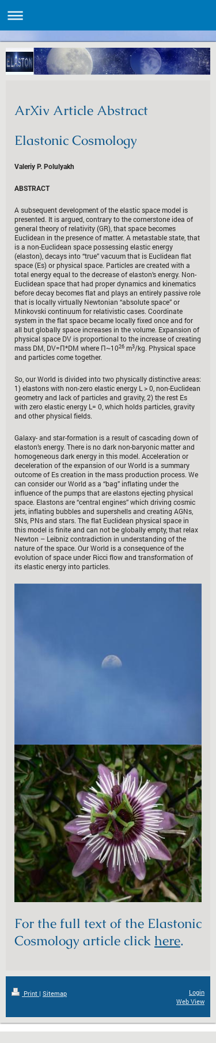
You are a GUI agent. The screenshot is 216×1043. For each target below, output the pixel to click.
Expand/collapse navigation (108, 15)
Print (25, 993)
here (167, 940)
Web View (190, 1001)
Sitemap (55, 993)
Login (196, 992)
